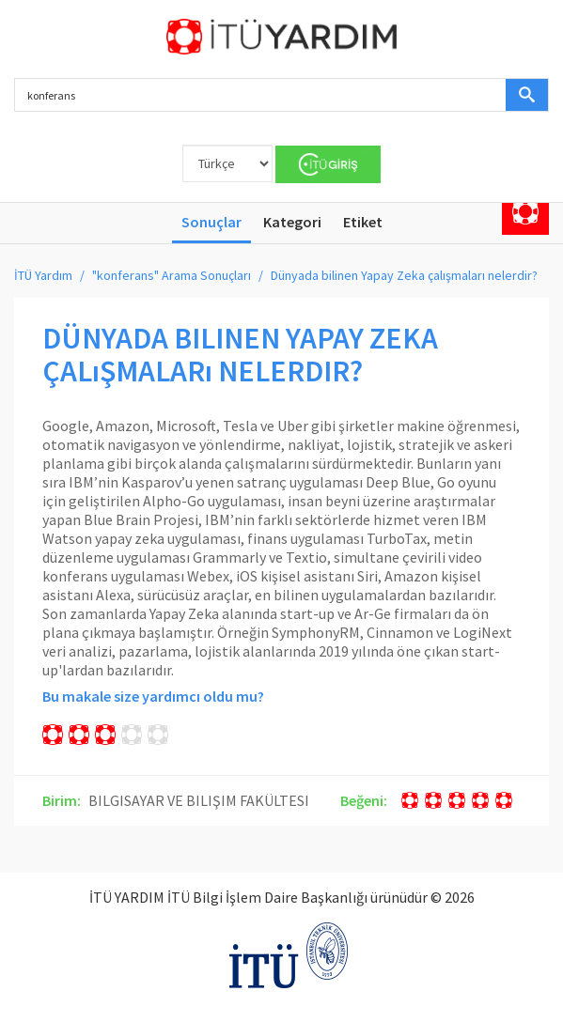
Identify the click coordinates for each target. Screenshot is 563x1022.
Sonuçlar (211, 221)
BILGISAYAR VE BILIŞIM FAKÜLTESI (198, 800)
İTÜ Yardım (43, 275)
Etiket (363, 221)
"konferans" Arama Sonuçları (171, 275)
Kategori (292, 221)
